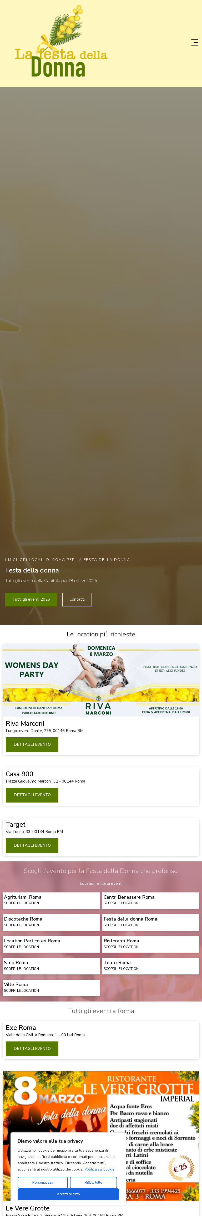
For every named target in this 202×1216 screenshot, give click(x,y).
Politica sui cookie (99, 1169)
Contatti (77, 669)
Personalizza (42, 1182)
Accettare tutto (68, 1194)
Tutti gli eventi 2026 (31, 669)
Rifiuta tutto (93, 1182)
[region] (68, 1168)
